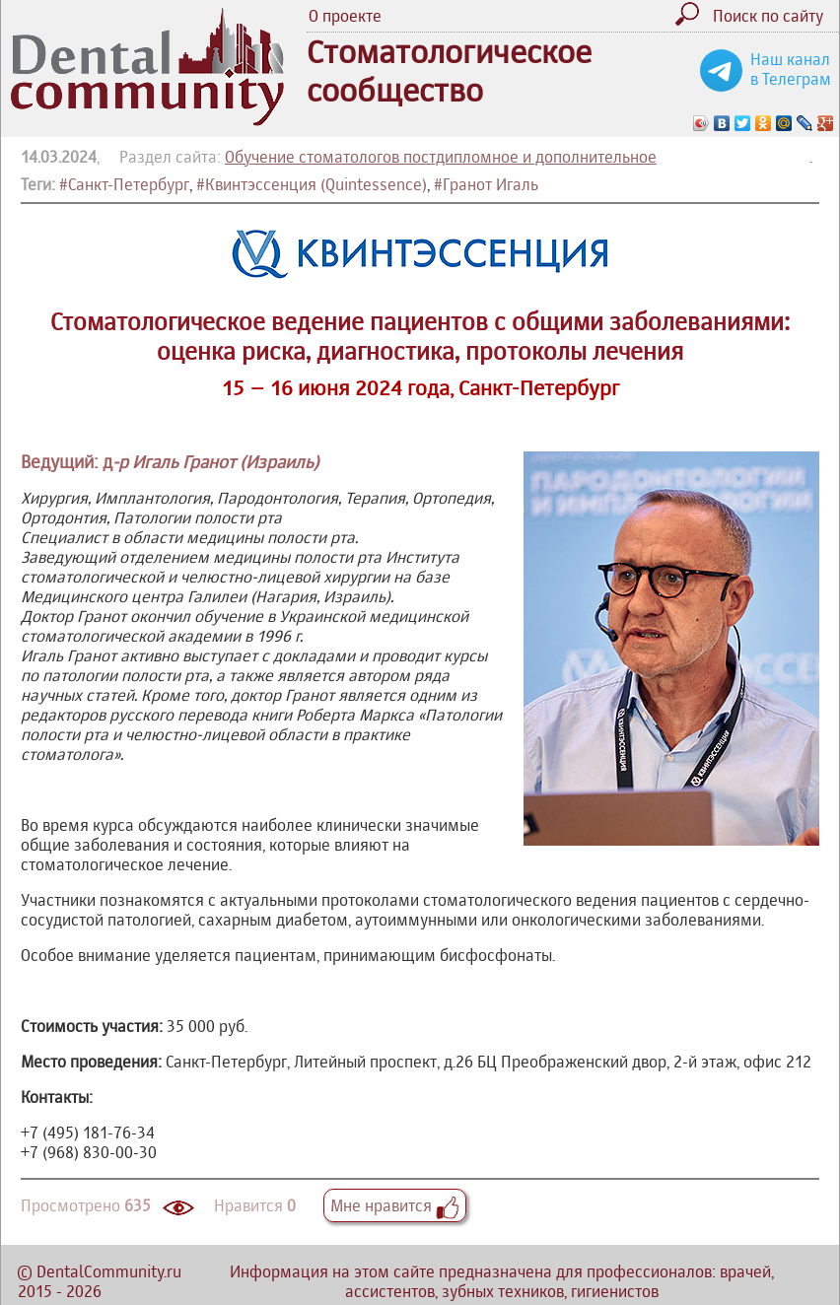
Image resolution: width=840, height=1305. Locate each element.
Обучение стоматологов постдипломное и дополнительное (441, 157)
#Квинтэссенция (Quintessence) (311, 184)
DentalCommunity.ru (108, 1271)
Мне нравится (394, 1205)
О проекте (345, 16)
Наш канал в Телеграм (790, 69)
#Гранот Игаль (486, 184)
